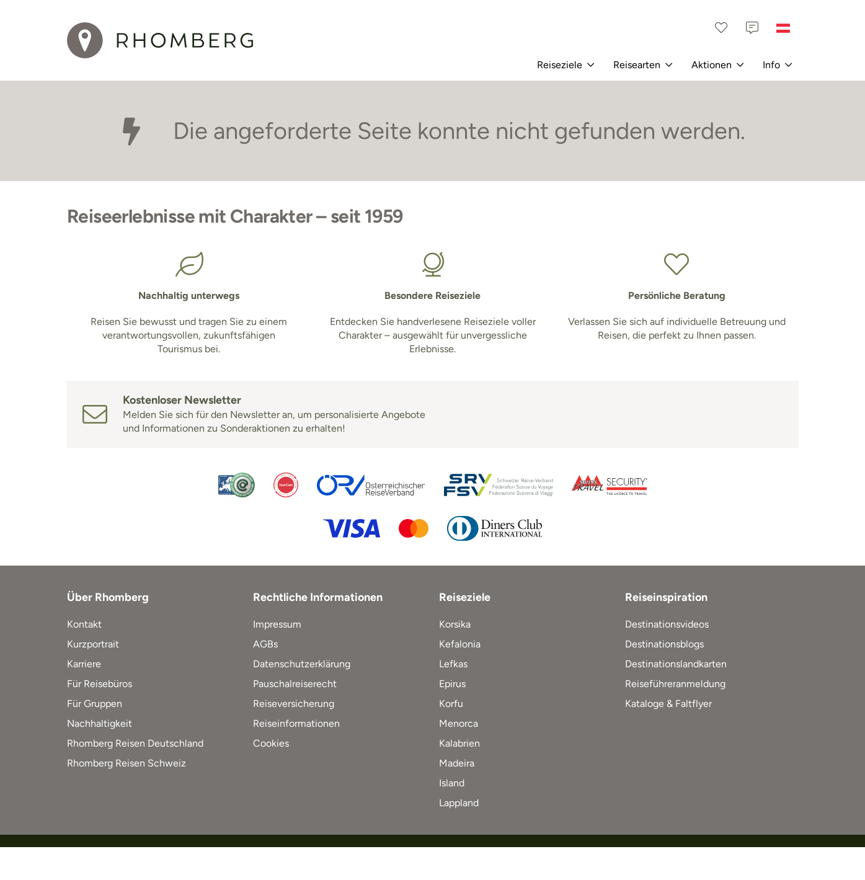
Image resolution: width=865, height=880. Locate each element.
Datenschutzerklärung (301, 664)
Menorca (458, 723)
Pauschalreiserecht (295, 684)
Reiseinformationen (296, 723)
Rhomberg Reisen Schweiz (126, 763)
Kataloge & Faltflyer (668, 703)
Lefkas (453, 664)
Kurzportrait (93, 644)
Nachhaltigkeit (99, 723)
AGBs (265, 644)
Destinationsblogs (664, 644)
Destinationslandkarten (676, 664)
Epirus (452, 684)
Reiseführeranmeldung (675, 684)
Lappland (459, 803)
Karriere (84, 664)
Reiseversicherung (293, 703)
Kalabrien (459, 743)
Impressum (277, 624)
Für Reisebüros (99, 684)
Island (451, 783)
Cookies (271, 743)
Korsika (455, 624)
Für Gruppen (94, 703)
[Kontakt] (752, 28)
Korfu (451, 703)
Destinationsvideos (667, 624)
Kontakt (84, 624)
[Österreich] (783, 28)
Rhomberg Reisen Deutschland (135, 743)
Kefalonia (460, 644)
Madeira (456, 763)
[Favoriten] (721, 28)
